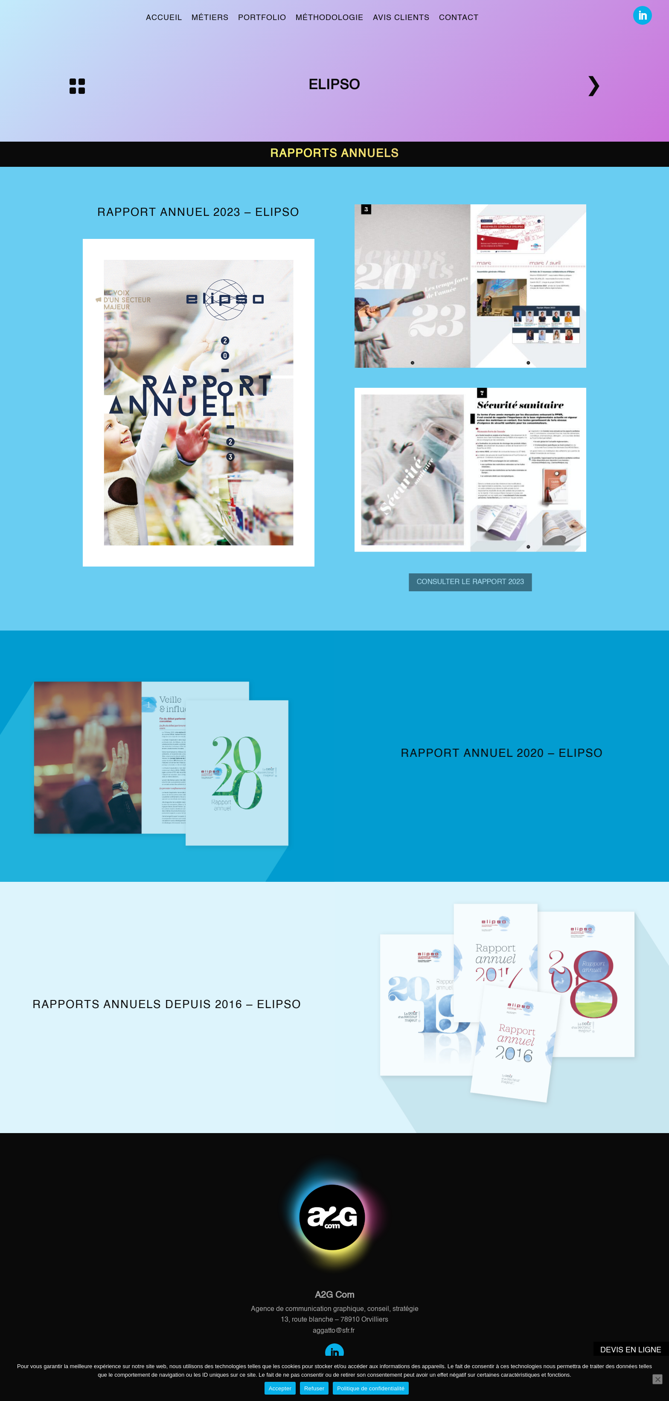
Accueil (164, 18)
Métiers (210, 18)
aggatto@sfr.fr (334, 1331)
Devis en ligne (630, 1350)
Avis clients (401, 18)
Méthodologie (330, 18)
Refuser (314, 1388)
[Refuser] (657, 1379)
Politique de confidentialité (370, 1388)
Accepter (280, 1388)
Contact (459, 18)
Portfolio (262, 18)
